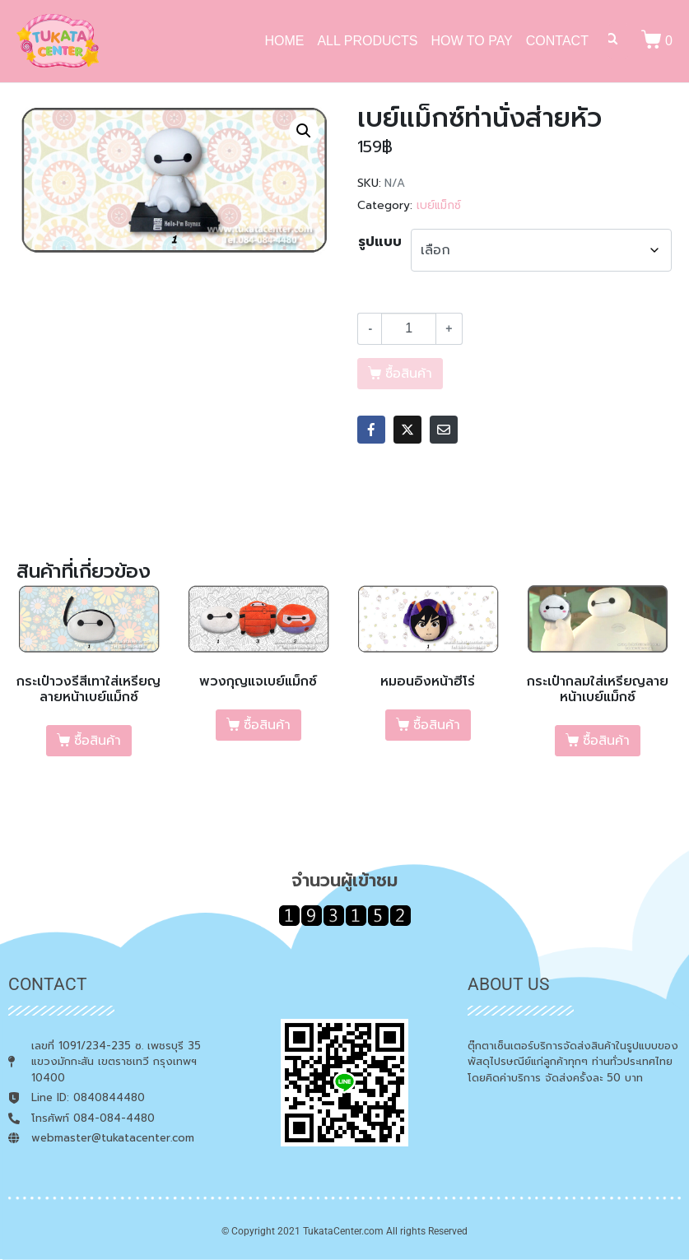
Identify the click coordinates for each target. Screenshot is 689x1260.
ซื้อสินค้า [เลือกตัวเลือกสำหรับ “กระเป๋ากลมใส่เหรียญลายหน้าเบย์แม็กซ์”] (606, 741)
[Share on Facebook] (371, 430)
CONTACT (557, 41)
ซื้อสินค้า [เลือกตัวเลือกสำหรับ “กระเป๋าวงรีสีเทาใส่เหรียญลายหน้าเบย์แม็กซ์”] (97, 741)
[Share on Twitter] (407, 430)
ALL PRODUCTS (367, 41)
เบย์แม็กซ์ (439, 205)
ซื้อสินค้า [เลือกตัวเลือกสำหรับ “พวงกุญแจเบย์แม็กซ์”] (267, 725)
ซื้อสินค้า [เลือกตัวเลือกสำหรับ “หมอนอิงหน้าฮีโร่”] (436, 725)
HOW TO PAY (472, 41)
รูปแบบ (380, 242)
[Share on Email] (444, 430)
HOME (284, 41)
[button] (304, 131)
